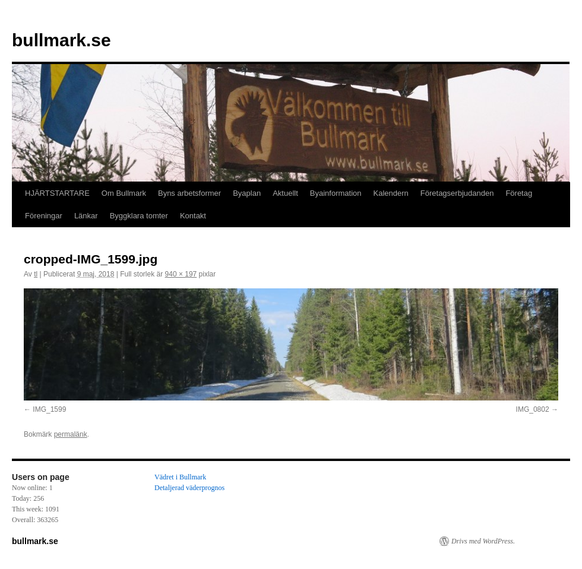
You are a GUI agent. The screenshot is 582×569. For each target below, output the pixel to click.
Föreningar (43, 215)
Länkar (86, 215)
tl (35, 274)
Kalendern (391, 193)
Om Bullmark (124, 193)
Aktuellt (285, 193)
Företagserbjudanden (457, 193)
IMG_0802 (532, 409)
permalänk (70, 434)
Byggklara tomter (139, 215)
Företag (518, 193)
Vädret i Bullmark (180, 477)
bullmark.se (61, 40)
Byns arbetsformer (189, 193)
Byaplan (247, 193)
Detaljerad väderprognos (189, 488)
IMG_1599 (49, 409)
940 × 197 (181, 274)
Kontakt (193, 215)
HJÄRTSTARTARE (57, 193)
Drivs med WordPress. (483, 541)
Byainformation (336, 193)
